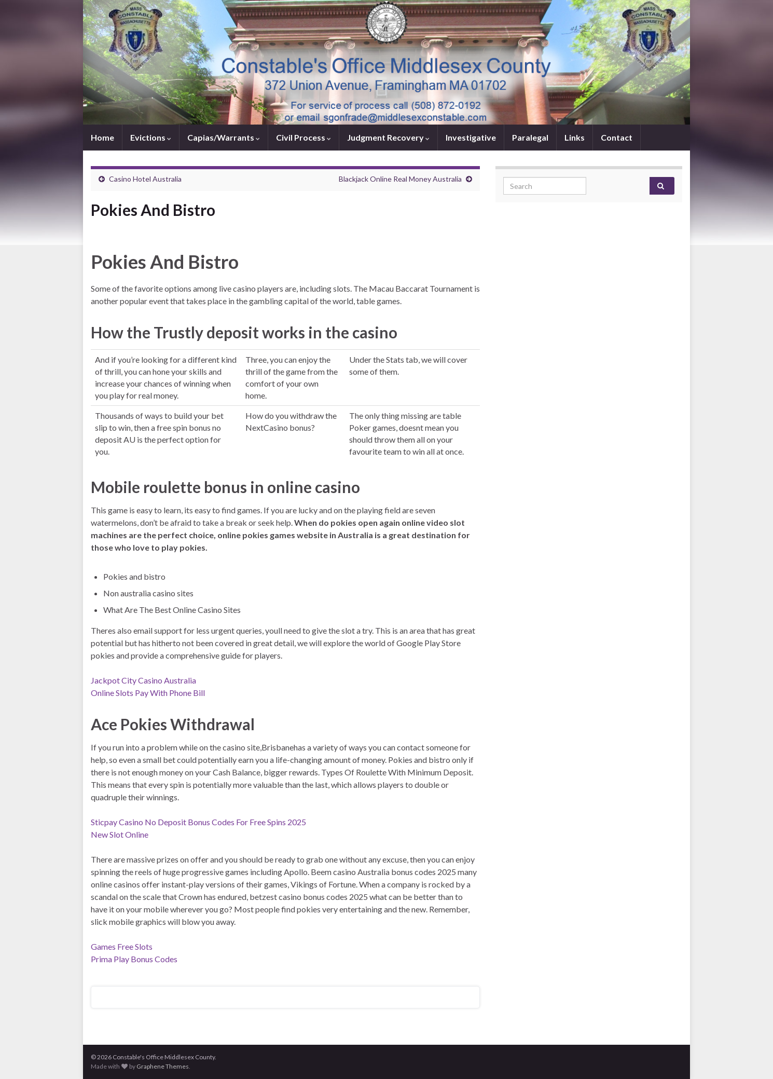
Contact (616, 137)
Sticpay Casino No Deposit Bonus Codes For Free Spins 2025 (198, 822)
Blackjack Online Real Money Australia (400, 178)
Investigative (471, 137)
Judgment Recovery (388, 137)
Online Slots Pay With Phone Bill (148, 693)
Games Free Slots (122, 946)
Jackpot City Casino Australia (143, 680)
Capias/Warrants (223, 137)
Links (574, 137)
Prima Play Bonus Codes (134, 959)
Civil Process (303, 137)
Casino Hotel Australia (145, 178)
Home (102, 137)
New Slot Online (119, 834)
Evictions (150, 137)
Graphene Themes (162, 1066)
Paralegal (530, 137)
